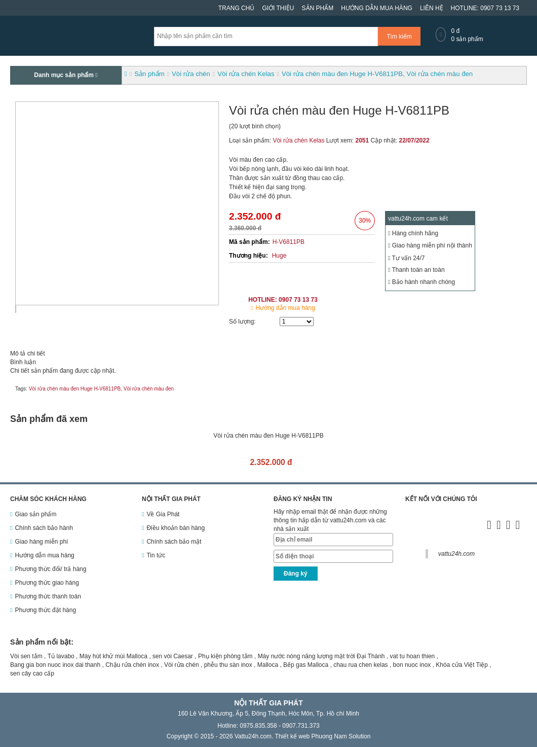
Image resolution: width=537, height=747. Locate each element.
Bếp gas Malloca (305, 664)
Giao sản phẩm (35, 514)
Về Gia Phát (162, 514)
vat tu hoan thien (412, 656)
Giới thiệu (278, 8)
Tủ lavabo (61, 656)
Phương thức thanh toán (48, 596)
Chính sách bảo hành (43, 527)
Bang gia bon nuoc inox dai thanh (55, 664)
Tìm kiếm (399, 36)
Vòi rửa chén (181, 664)
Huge (279, 255)
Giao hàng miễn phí (41, 541)
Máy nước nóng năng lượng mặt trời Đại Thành (321, 656)
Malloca (267, 664)
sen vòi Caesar (172, 656)
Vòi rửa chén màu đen (149, 389)
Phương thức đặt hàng (45, 610)
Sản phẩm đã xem (49, 419)
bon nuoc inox (412, 664)
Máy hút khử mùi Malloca (113, 656)
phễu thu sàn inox (228, 664)
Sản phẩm (318, 8)
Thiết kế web (292, 736)
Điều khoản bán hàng (175, 527)
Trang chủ (236, 8)
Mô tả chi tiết (27, 353)
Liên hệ (431, 8)
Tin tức (155, 555)
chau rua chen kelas (360, 664)
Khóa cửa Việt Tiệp (462, 664)
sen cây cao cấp (32, 673)
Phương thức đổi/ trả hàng (50, 569)
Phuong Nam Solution (341, 736)
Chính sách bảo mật (173, 541)
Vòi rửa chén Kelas (298, 140)
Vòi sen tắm (26, 656)
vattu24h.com (456, 553)
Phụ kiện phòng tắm (225, 656)
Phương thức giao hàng (47, 582)
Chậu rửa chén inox (132, 664)
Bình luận (23, 362)
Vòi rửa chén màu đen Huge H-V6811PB (75, 389)
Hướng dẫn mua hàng (376, 8)
